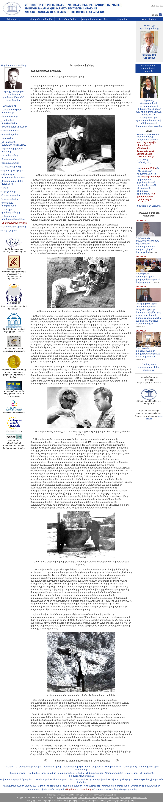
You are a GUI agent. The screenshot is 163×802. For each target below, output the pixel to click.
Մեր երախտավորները (13, 65)
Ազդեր (4, 187)
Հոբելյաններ (8, 191)
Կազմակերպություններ (95, 19)
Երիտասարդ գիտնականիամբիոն (148, 68)
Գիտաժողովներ (10, 134)
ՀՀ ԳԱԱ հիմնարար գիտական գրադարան (14, 349)
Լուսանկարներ (9, 155)
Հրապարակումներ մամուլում (19, 786)
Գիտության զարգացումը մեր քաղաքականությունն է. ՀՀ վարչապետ (148, 351)
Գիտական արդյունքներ (115, 786)
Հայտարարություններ (13, 226)
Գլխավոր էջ (13, 19)
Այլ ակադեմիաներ (11, 167)
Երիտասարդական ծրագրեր (16, 779)
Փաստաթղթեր (9, 116)
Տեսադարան (8, 159)
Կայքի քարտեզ (9, 230)
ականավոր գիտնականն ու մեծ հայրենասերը (13, 97)
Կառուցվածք (8, 106)
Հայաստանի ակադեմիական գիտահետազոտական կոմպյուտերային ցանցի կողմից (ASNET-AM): (102, 798)
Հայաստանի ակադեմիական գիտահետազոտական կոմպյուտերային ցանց (14, 443)
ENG (157, 6)
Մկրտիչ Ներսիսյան (13, 91)
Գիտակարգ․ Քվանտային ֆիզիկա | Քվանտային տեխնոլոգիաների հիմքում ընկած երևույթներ (148, 244)
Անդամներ (122, 19)
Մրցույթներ (7, 138)
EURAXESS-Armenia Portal (14, 412)
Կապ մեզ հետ (149, 19)
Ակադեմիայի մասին (41, 19)
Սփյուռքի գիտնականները (145, 786)
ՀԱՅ (153, 6)
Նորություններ (9, 199)
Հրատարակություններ (14, 127)
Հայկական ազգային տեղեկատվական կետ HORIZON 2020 (14, 392)
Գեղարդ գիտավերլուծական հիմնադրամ (14, 306)
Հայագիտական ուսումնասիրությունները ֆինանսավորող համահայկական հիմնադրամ (14, 273)
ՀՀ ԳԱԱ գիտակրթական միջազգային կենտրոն (14, 329)
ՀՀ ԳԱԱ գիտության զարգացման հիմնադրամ (14, 249)
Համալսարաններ (11, 195)
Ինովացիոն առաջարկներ (41, 773)
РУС (161, 6)
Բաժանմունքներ (68, 19)
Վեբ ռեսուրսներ (10, 163)
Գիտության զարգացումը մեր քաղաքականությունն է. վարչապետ (148, 276)
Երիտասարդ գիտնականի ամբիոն (45, 789)
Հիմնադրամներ (10, 130)
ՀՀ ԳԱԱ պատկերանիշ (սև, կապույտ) (149, 401)
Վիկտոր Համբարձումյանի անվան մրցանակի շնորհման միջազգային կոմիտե (14, 372)
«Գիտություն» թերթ (12, 170)
